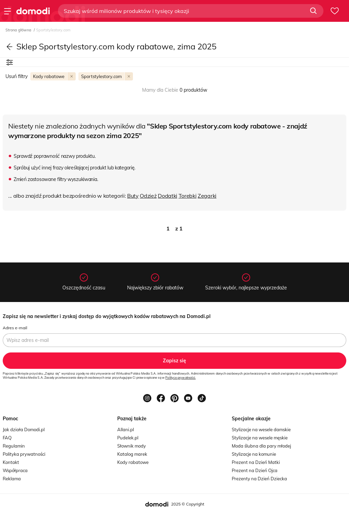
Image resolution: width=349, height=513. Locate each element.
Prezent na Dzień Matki (256, 462)
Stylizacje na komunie (254, 454)
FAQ (7, 437)
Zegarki (207, 195)
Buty (133, 195)
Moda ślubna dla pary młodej (261, 446)
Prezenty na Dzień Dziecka (259, 478)
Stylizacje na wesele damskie (261, 429)
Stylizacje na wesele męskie (260, 437)
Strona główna (18, 30)
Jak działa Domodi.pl (24, 429)
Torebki (188, 195)
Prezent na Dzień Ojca (254, 470)
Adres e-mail (15, 327)
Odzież (148, 195)
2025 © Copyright (187, 504)
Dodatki (167, 195)
